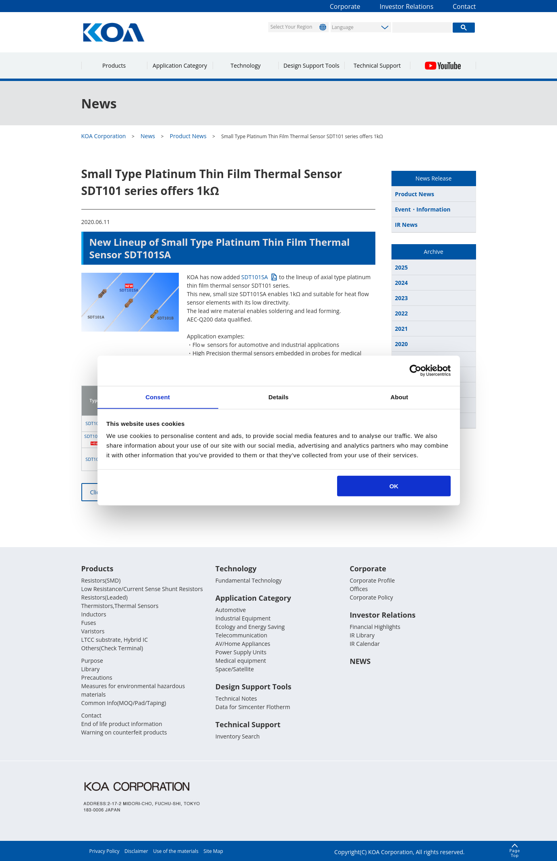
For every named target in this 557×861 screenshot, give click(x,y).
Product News (414, 194)
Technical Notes (236, 698)
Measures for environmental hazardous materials (133, 690)
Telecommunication (241, 635)
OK (394, 486)
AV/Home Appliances (242, 643)
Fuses (88, 623)
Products (114, 65)
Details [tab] (279, 396)
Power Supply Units (240, 652)
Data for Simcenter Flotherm (252, 707)
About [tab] (399, 396)
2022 (401, 313)
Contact (464, 6)
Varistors (93, 631)
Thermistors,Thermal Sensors (120, 606)
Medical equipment (240, 660)
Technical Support (377, 65)
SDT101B (94, 459)
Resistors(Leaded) (104, 597)
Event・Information (423, 209)
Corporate (345, 6)
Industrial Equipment (243, 618)
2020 (401, 344)
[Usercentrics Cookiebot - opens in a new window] (415, 370)
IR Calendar (365, 643)
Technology (246, 65)
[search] (422, 27)
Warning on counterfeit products (124, 732)
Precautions (96, 677)
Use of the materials (175, 851)
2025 (401, 267)
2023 (401, 298)
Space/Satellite (234, 669)
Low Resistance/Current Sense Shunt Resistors (142, 589)
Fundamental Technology (248, 580)
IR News (406, 224)
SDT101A (94, 423)
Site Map (213, 851)
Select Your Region (292, 26)
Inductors (93, 614)
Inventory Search (237, 736)
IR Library (362, 635)
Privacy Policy (104, 851)
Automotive (230, 610)
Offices (359, 589)
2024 (401, 282)
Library (90, 669)
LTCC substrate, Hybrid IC (114, 639)
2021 (401, 328)
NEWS (360, 661)
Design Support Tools (312, 65)
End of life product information (121, 724)
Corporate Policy (371, 597)
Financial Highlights (375, 627)
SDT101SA (254, 277)
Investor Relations (407, 6)
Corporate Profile (372, 580)
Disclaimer (136, 851)
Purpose (92, 660)
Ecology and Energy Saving (250, 627)
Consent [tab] (157, 396)
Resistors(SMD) (101, 580)
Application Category (180, 65)
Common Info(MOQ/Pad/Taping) (123, 703)
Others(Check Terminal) (112, 648)
